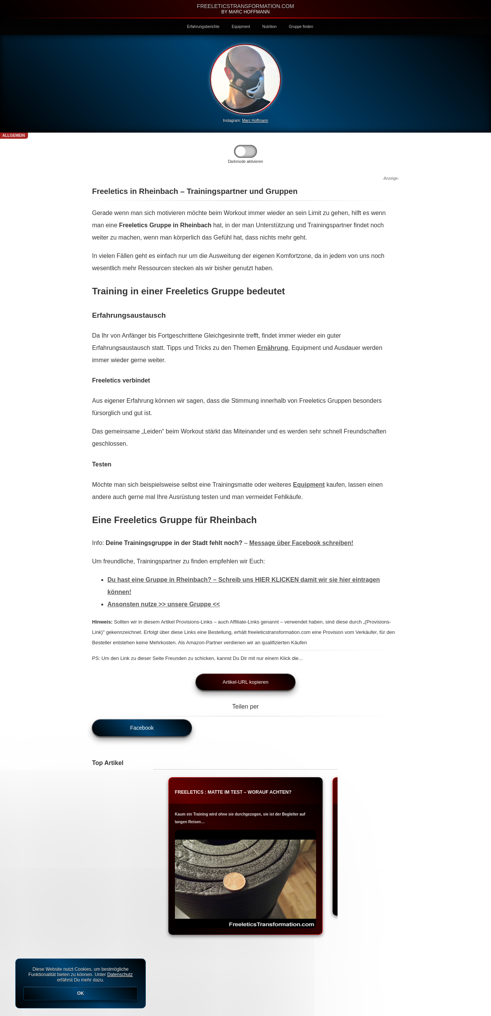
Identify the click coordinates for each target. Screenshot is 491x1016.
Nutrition (269, 27)
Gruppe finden (301, 27)
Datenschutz (120, 974)
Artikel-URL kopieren (245, 682)
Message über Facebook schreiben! (301, 543)
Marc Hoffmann (255, 120)
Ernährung (272, 348)
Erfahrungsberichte (203, 27)
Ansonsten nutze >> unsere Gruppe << (163, 604)
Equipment (241, 27)
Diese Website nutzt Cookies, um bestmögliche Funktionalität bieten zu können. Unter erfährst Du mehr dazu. (80, 983)
